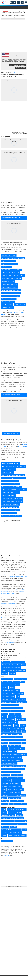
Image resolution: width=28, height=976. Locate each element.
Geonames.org (11, 847)
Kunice (12, 719)
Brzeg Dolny (5, 684)
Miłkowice (18, 734)
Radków (4, 760)
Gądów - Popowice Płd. (13, 664)
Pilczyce (4, 670)
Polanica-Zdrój (13, 748)
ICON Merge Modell (6, 266)
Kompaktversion (5, 617)
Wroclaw (15, 789)
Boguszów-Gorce (6, 681)
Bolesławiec (15, 681)
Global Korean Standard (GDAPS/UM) (11, 515)
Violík (19, 832)
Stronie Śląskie (5, 774)
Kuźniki (4, 664)
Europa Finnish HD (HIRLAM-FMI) (10, 504)
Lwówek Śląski (15, 728)
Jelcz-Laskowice (6, 705)
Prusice (12, 757)
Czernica (17, 690)
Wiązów (20, 786)
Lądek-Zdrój (5, 731)
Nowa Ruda (19, 737)
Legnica (10, 722)
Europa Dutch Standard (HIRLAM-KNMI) (12, 498)
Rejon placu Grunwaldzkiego (15, 760)
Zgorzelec (17, 792)
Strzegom (14, 774)
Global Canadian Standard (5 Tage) (11, 290)
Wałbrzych (4, 786)
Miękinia (12, 734)
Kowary (11, 713)
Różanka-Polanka (11, 769)
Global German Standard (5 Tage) (10, 296)
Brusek (3, 809)
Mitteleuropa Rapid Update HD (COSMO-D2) (13, 475)
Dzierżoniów (5, 693)
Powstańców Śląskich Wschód (9, 751)
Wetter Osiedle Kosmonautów (9, 603)
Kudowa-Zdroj (17, 716)
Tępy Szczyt (13, 832)
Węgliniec (4, 792)
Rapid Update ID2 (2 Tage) (8, 261)
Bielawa (4, 679)
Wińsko (4, 789)
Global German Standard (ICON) (10, 481)
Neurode (12, 737)
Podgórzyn (4, 748)
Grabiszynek (20, 693)
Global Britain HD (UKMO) (8, 495)
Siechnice (4, 772)
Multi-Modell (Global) (20, 304)
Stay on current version (20, 67)
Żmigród (17, 804)
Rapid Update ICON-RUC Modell (9, 264)
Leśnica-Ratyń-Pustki (7, 725)
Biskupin (17, 679)
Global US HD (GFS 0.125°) (9, 513)
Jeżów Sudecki (5, 708)
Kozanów (17, 713)
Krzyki (10, 716)
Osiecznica (4, 742)
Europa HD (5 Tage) (7, 275)
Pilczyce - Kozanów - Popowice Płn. (16, 670)
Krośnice (4, 716)
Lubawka (23, 725)
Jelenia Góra (15, 705)
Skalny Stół (13, 826)
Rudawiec (23, 824)
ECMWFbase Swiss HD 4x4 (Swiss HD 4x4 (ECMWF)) (14, 489)
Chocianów (4, 687)
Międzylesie (5, 734)
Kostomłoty (4, 713)
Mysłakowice (5, 737)
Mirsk (23, 731)
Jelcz (14, 702)
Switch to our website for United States (17, 65)
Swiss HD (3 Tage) (19, 275)
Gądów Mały (5, 661)
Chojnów (12, 687)
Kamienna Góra (6, 710)
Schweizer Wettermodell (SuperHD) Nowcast (13, 258)
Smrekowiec (5, 832)
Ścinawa (18, 798)
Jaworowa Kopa (6, 815)
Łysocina (4, 835)
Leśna (15, 722)
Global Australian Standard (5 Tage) (11, 293)
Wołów (9, 789)
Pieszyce (4, 745)
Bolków (22, 681)
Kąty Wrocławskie (21, 719)
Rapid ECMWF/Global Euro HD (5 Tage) (11, 269)
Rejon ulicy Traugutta (20, 766)
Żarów (11, 804)
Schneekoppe (5, 826)
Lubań (3, 728)
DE (5, 1)
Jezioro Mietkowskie (7, 841)
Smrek (24, 829)
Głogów (12, 699)
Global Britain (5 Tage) (8, 301)
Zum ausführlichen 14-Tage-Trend (11, 433)
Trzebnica (21, 780)
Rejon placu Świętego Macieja (9, 763)
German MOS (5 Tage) (7, 307)
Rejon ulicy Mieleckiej (7, 766)
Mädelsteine (19, 815)
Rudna (3, 769)
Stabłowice (17, 772)
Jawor (23, 699)
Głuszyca (18, 699)
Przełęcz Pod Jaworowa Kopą (16, 818)
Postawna (4, 818)
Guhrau (12, 696)
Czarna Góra (11, 809)
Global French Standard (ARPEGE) (10, 492)
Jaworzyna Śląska (6, 702)
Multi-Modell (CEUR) (7, 304)
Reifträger (16, 824)
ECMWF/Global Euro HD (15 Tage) (10, 272)
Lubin (8, 728)
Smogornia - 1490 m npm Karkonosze (11, 829)
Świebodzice (20, 801)
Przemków (18, 757)
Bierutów (10, 679)
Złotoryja (4, 798)
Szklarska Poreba (18, 777)
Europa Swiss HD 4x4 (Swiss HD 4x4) (11, 486)
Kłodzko (4, 722)
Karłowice (14, 710)
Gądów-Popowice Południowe (17, 661)
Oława (23, 742)
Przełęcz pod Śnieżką (20, 821)
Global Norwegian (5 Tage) (9, 298)
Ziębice (12, 795)
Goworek (4, 812)
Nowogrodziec (5, 740)
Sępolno (15, 780)
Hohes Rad (18, 812)
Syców (3, 777)
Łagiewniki (11, 798)
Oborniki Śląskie (15, 740)
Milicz (18, 731)
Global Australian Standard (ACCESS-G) (12, 501)
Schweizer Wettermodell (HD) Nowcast (11, 278)
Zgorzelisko (5, 795)
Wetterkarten (10, 642)
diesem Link (6, 855)
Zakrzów (11, 792)
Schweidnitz (21, 769)
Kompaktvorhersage (6, 210)
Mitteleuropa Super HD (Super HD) (10, 483)
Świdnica (13, 801)
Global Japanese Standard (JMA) (10, 510)
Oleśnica (23, 740)
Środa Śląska (5, 801)
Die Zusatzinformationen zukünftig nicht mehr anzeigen (14, 886)
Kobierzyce (21, 710)
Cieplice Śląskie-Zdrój (7, 690)
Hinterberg (11, 812)
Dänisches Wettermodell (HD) (9, 284)
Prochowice (5, 757)
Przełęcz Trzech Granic (7, 821)
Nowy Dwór (4, 673)
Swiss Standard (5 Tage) (8, 281)
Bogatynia (23, 679)
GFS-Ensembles (22, 446)
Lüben (22, 728)
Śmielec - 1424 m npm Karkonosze (17, 835)
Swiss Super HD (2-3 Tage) (9, 255)
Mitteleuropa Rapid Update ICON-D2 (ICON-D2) (13, 478)
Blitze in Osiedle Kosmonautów (18, 576)
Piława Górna (17, 745)
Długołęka (12, 693)
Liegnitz (16, 725)
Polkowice (21, 748)
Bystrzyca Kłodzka (14, 684)
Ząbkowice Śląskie (20, 795)
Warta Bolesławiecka (15, 783)
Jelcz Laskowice (22, 702)
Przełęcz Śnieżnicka (7, 824)
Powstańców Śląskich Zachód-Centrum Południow (14, 754)
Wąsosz (21, 789)
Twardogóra (5, 783)
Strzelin (20, 774)
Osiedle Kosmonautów (15, 742)
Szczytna (9, 777)
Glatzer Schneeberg (21, 809)
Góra (18, 696)
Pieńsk (10, 745)
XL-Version (4, 623)
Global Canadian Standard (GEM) (10, 507)
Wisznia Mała (12, 786)
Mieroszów (12, 731)
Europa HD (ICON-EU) (7, 472)
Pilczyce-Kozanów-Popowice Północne (11, 667)
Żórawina (23, 804)
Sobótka (11, 772)
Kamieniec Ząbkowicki (16, 708)
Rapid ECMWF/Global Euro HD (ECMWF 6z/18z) (13, 466)
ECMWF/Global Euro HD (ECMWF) (10, 463)
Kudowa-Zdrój (5, 719)
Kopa (13, 815)
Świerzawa (4, 804)
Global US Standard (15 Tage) (9, 287)
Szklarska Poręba (6, 780)
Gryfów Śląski (5, 696)
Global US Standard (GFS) (8, 469)
